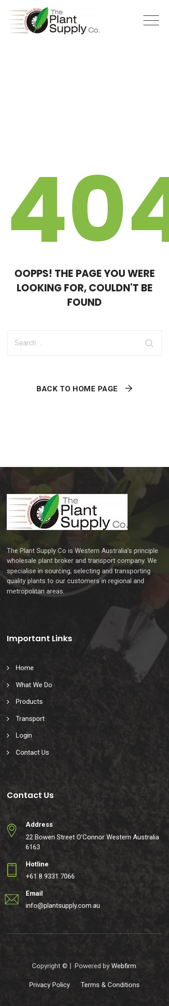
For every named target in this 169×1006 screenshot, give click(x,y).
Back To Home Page (77, 388)
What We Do (34, 685)
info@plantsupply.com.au (63, 906)
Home (25, 668)
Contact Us (32, 752)
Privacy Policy (49, 985)
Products (29, 702)
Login (24, 735)
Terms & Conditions (110, 985)
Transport (30, 719)
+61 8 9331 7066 (50, 876)
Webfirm (123, 966)
